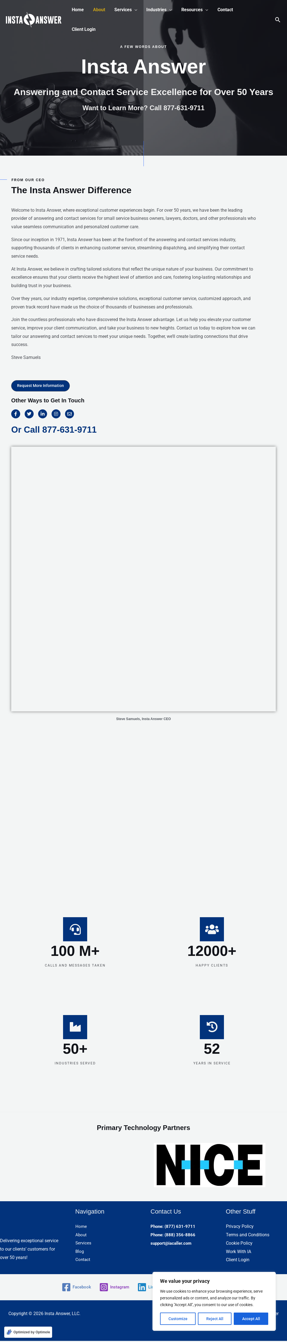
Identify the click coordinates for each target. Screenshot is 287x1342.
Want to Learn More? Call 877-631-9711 (143, 108)
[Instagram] (113, 1288)
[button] (125, 10)
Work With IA (238, 1252)
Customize (178, 1318)
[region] (214, 1301)
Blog (79, 1252)
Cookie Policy (239, 1244)
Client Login (237, 1260)
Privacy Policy (240, 1227)
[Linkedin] (151, 1288)
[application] (134, 10)
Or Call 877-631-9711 (55, 429)
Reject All (214, 1318)
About (81, 1236)
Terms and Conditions (247, 1236)
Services (83, 1244)
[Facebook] (73, 1288)
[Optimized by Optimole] (28, 1332)
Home (81, 1227)
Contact (83, 1260)
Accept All (251, 1318)
